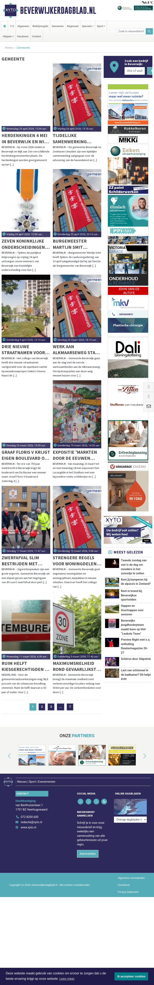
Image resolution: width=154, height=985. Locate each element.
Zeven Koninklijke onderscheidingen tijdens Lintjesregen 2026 (23, 244)
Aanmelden (88, 851)
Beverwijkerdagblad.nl (58, 10)
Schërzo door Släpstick (136, 659)
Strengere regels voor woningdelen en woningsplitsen (75, 561)
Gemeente (58, 26)
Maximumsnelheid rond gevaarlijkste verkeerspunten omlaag (76, 666)
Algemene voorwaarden (131, 875)
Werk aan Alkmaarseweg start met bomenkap (77, 350)
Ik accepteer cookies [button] (131, 976)
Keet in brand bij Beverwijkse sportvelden (131, 595)
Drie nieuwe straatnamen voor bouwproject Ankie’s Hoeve (23, 350)
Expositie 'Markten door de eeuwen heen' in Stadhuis (75, 455)
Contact (36, 36)
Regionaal (72, 26)
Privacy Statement (128, 889)
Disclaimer (124, 882)
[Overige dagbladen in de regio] (130, 806)
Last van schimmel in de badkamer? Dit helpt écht (136, 675)
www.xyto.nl (28, 825)
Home (9, 47)
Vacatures (23, 36)
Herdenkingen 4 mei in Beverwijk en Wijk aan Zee (25, 138)
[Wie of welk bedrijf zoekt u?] (135, 71)
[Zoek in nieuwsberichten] (131, 31)
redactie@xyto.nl (31, 820)
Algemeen (23, 26)
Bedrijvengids (40, 26)
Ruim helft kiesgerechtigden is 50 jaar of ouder (25, 666)
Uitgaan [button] (7, 36)
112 (12, 26)
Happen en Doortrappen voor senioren (132, 610)
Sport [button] (100, 26)
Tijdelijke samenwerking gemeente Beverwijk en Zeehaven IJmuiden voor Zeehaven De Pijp (77, 138)
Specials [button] (87, 26)
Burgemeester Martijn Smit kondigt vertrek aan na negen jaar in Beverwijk (77, 244)
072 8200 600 (29, 815)
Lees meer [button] (67, 978)
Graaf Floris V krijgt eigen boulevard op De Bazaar (26, 455)
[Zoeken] (149, 31)
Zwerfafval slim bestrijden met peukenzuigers (20, 561)
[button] (5, 756)
